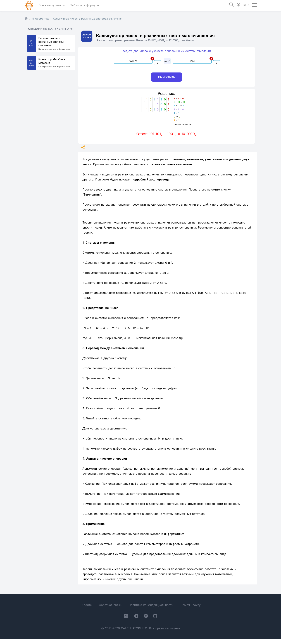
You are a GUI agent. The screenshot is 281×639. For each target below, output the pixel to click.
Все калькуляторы (52, 5)
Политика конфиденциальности (151, 605)
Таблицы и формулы (84, 5)
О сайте (86, 605)
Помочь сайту (190, 605)
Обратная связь (110, 605)
